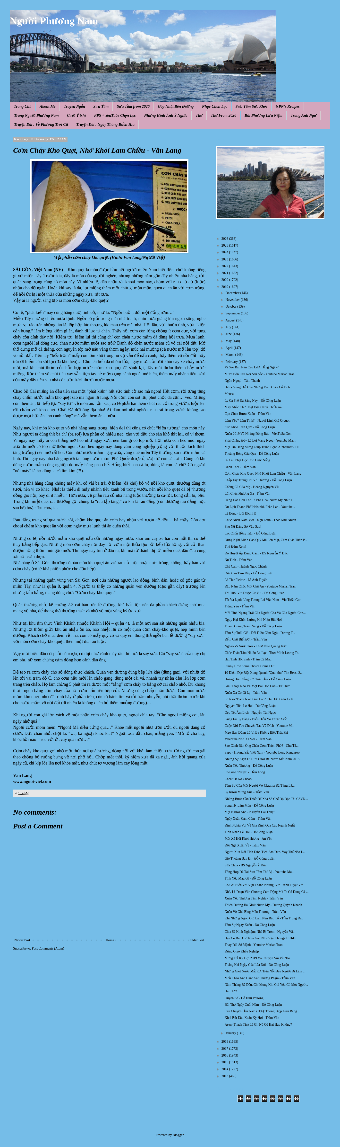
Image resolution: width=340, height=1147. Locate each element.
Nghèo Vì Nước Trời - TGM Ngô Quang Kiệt (256, 646)
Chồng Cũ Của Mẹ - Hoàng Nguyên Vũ (252, 487)
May (228, 341)
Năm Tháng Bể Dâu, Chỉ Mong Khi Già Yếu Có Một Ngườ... (266, 985)
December (232, 293)
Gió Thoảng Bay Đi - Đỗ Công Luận (249, 858)
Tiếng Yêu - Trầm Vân (240, 606)
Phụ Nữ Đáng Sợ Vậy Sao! (243, 526)
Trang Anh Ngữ (303, 115)
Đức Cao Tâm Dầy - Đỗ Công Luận (249, 573)
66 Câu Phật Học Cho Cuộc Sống (247, 460)
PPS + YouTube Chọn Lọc (115, 115)
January (231, 1033)
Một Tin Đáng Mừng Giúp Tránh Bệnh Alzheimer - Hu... (263, 447)
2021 (225, 273)
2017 (225, 1048)
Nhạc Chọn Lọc (214, 106)
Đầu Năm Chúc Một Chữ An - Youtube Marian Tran (260, 586)
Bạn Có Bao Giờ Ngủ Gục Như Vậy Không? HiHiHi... (262, 938)
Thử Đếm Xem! (235, 546)
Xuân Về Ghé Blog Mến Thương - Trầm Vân (255, 912)
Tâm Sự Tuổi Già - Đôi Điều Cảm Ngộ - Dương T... (260, 633)
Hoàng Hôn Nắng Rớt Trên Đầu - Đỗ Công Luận (258, 679)
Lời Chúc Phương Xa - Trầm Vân (247, 493)
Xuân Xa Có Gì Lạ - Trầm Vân (246, 692)
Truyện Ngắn (74, 106)
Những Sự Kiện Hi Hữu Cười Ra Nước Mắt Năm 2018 (262, 759)
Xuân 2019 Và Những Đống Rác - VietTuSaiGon (258, 434)
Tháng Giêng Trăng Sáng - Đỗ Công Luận (253, 626)
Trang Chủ (22, 106)
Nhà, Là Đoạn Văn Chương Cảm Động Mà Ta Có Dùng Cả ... (266, 892)
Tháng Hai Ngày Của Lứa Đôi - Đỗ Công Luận (257, 965)
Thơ (199, 115)
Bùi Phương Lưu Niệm (263, 115)
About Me (47, 106)
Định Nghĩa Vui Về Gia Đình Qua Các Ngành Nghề (260, 825)
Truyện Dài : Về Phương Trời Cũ (41, 124)
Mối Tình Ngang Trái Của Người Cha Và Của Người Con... (265, 613)
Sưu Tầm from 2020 (133, 106)
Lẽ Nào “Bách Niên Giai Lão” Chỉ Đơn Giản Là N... (260, 699)
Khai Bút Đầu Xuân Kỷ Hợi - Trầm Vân (252, 1018)
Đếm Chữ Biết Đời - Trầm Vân (246, 639)
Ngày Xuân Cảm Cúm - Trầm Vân (248, 818)
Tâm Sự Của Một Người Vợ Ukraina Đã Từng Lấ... (260, 785)
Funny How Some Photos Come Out (249, 666)
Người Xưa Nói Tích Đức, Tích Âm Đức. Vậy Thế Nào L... (265, 852)
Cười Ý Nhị (76, 115)
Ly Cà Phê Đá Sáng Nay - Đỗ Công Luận (253, 400)
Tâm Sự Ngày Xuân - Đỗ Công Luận (250, 925)
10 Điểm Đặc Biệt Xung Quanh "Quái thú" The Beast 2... (264, 673)
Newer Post (22, 940)
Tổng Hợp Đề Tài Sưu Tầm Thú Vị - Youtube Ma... (259, 872)
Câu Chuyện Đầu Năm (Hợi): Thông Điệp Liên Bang (261, 1011)
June (228, 334)
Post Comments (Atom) (48, 948)
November (233, 300)
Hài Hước (231, 991)
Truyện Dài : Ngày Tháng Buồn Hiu (105, 124)
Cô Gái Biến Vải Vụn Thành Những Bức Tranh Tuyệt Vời (264, 885)
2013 (225, 1076)
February (231, 362)
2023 (225, 259)
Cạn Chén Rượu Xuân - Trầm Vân (248, 414)
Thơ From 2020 (223, 115)
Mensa (229, 394)
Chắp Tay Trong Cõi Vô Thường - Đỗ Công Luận (258, 480)
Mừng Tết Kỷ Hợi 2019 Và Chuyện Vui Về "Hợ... (259, 958)
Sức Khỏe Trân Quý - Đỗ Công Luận (250, 427)
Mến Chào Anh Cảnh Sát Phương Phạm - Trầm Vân (260, 978)
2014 (225, 1069)
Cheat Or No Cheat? (238, 779)
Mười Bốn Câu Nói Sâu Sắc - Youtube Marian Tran (260, 374)
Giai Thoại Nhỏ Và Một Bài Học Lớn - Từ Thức (257, 686)
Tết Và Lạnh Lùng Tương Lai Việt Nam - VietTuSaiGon (263, 600)
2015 (225, 1062)
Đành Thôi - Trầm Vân (240, 467)
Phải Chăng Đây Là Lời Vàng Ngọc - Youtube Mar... (260, 440)
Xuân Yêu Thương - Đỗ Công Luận (249, 765)
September (233, 313)
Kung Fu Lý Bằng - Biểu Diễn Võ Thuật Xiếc (256, 719)
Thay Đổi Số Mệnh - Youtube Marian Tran (254, 945)
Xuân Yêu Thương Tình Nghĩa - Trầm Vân (254, 898)
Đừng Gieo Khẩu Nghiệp (242, 951)
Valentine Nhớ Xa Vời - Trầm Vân (248, 739)
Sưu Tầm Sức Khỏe (252, 106)
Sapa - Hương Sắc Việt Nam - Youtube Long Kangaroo (262, 752)
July (228, 327)
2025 (225, 245)
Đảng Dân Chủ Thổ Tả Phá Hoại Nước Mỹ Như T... (260, 500)
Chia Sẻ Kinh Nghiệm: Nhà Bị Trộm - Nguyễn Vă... (260, 932)
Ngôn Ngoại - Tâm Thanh (242, 380)
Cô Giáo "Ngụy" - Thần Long (245, 772)
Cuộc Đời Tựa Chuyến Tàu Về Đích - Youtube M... (259, 726)
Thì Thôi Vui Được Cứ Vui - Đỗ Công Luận (254, 593)
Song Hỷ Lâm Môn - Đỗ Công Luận (249, 805)
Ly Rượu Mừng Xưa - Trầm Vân (247, 792)
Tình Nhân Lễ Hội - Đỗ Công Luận (249, 832)
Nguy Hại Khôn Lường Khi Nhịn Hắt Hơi (253, 620)
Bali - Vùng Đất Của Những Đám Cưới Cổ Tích (257, 387)
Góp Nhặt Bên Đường (176, 106)
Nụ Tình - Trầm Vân (238, 560)
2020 (225, 280)
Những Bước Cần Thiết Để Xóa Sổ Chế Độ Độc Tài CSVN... (266, 799)
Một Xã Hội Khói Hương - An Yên (248, 838)
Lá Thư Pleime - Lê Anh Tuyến (246, 580)
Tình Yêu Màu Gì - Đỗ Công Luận (248, 878)
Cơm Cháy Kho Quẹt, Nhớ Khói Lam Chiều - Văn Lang (263, 473)
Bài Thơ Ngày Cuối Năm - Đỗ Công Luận (253, 1004)
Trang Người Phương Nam (36, 115)
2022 (225, 266)
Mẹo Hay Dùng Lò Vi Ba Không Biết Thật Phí (256, 732)
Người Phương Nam (54, 21)
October (231, 306)
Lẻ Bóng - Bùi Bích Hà (240, 513)
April (229, 348)
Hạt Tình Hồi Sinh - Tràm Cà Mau (248, 659)
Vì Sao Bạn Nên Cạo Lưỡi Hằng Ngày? (252, 367)
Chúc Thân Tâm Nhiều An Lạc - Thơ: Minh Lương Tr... (262, 653)
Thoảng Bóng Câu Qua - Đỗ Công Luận (252, 453)
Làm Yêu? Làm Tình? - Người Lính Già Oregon (257, 420)
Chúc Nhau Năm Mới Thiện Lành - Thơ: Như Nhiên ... (262, 520)
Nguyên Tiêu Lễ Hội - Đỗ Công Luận (250, 706)
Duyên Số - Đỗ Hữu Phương (244, 998)
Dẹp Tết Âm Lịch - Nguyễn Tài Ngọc (250, 712)
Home (110, 940)
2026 (225, 238)
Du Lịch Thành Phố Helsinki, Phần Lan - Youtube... (260, 507)
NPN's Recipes (287, 106)
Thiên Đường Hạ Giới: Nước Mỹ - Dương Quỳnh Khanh (263, 905)
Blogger (178, 1135)
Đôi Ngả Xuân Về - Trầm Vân (245, 845)
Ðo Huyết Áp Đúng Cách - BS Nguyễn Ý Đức (256, 553)
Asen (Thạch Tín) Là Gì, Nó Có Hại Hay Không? (258, 1024)
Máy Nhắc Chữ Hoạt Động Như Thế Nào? (253, 407)
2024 (225, 252)
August (230, 320)
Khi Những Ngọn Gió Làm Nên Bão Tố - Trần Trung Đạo (264, 918)
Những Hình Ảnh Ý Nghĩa (165, 115)
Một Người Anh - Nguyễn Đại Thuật (249, 812)
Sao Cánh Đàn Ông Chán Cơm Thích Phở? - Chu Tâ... (261, 745)
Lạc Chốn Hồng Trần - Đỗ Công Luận (250, 533)
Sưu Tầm (101, 106)
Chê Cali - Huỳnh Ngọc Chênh (246, 566)
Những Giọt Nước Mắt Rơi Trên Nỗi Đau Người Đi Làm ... (265, 971)
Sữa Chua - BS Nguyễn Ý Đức (245, 865)
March (230, 354)
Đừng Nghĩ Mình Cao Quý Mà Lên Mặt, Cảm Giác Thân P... (266, 540)
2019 (225, 287)
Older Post (197, 940)
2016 (225, 1055)
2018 (225, 1041)
